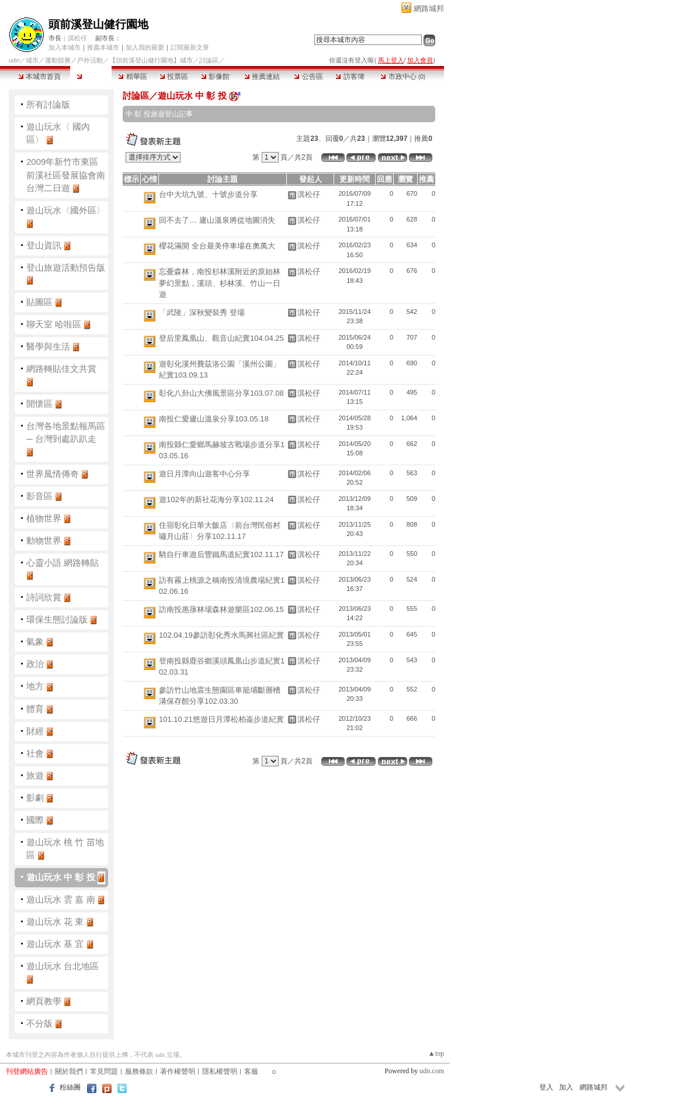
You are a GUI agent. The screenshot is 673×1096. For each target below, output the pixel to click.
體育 (35, 709)
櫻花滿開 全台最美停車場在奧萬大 (217, 245)
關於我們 (69, 1071)
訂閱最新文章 (190, 47)
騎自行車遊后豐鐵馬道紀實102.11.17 (221, 554)
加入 (566, 1087)
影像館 (215, 76)
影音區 (39, 496)
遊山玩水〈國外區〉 (65, 210)
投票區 (173, 76)
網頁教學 (43, 1001)
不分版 (39, 1023)
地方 (35, 686)
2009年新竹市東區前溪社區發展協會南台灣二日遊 (65, 175)
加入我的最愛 (145, 47)
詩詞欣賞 (43, 597)
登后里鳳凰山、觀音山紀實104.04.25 (221, 338)
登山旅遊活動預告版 (65, 267)
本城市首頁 (39, 76)
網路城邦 (429, 8)
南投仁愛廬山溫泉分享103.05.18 (214, 418)
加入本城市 (64, 47)
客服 (251, 1071)
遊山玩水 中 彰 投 (60, 877)
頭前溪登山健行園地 (98, 24)
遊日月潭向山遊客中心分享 (204, 473)
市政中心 (402, 76)
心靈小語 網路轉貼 (62, 563)
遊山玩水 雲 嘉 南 (60, 899)
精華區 (132, 76)
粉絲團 (70, 1087)
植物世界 (43, 518)
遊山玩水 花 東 (55, 921)
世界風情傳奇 (52, 474)
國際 (35, 820)
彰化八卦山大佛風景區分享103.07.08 (221, 393)
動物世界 (43, 540)
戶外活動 (90, 60)
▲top (436, 1053)
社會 (35, 753)
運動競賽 (58, 60)
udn (14, 60)
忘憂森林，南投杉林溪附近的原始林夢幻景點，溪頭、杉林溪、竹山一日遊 (219, 283)
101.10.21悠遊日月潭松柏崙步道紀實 (221, 719)
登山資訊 (43, 245)
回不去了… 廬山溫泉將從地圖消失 (217, 220)
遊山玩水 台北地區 (62, 966)
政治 (35, 664)
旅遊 (35, 775)
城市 (32, 60)
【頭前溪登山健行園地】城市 (151, 60)
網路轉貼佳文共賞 (61, 369)
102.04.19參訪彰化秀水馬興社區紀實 (221, 635)
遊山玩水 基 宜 (55, 944)
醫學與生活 (48, 346)
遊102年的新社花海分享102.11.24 (216, 499)
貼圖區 (39, 302)
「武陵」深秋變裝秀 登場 (202, 312)
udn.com (431, 1071)
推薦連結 (262, 76)
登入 (546, 1087)
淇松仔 (77, 38)
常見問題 (104, 1071)
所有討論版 (48, 104)
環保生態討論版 (57, 619)
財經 (35, 731)
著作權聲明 (177, 1071)
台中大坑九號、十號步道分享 (208, 194)
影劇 (35, 798)
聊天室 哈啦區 (53, 324)
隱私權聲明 (219, 1071)
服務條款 (139, 1071)
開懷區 (39, 404)
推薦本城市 (103, 47)
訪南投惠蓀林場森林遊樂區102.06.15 (221, 609)
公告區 (308, 76)
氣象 (35, 641)
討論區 (91, 76)
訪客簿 (349, 76)
